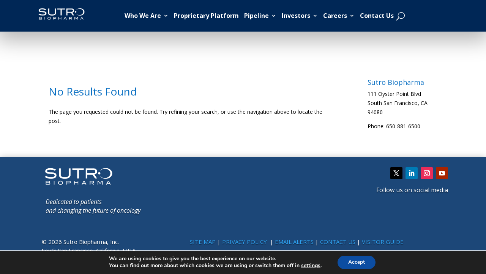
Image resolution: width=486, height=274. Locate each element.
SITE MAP (203, 241)
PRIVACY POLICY (245, 241)
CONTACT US (338, 241)
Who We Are (143, 15)
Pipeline (256, 15)
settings (310, 265)
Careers (335, 15)
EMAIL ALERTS (294, 241)
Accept (356, 262)
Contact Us (377, 15)
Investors (296, 15)
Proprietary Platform (206, 15)
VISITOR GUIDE (383, 241)
